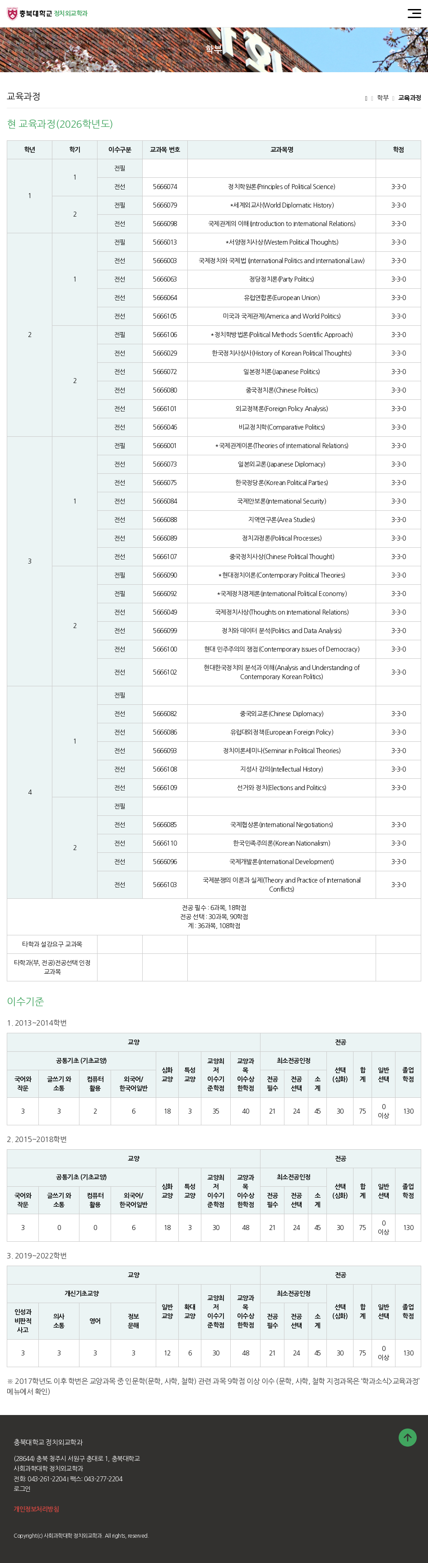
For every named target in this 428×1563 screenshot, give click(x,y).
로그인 (22, 1489)
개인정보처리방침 (36, 1509)
